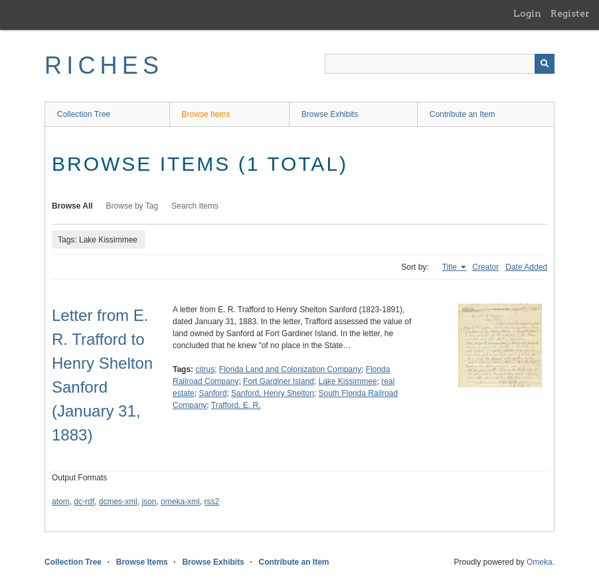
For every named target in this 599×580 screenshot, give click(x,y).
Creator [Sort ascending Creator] (485, 267)
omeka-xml (180, 501)
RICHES (103, 65)
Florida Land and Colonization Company (290, 369)
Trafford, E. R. (236, 405)
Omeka (540, 562)
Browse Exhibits (329, 114)
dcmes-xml (118, 501)
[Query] (440, 64)
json (148, 501)
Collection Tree (83, 114)
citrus (204, 369)
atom (61, 501)
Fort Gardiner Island (278, 381)
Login (527, 13)
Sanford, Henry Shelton (272, 393)
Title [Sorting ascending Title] (451, 267)
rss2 (211, 501)
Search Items (194, 206)
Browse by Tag (132, 206)
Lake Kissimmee (347, 381)
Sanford (212, 393)
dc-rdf (84, 501)
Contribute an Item (462, 114)
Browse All (72, 206)
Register (570, 13)
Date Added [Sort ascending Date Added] (526, 267)
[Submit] (545, 64)
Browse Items (206, 114)
